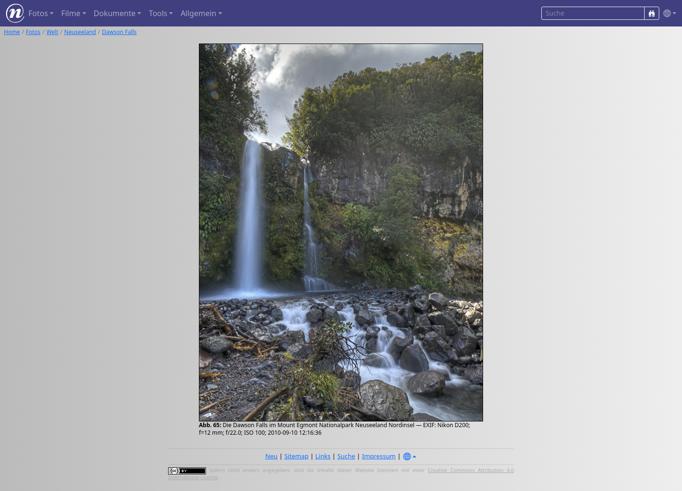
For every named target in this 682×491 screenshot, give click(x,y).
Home (12, 32)
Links (323, 456)
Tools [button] (158, 13)
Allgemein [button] (198, 13)
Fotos (33, 32)
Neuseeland (80, 32)
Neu (271, 456)
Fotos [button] (38, 13)
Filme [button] (71, 13)
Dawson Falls (119, 32)
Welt (52, 32)
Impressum (378, 456)
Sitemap (296, 456)
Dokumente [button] (114, 13)
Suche (346, 456)
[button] (667, 13)
